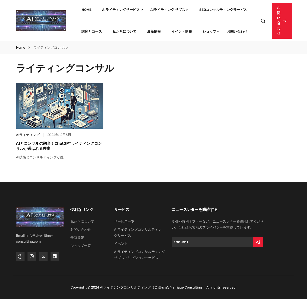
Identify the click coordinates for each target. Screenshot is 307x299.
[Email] (212, 242)
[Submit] (258, 242)
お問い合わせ (237, 31)
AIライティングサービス (121, 10)
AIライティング (28, 135)
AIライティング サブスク (169, 10)
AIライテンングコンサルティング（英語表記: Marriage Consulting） (153, 287)
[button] (282, 21)
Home (20, 47)
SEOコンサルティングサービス (223, 10)
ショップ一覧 (80, 246)
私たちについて (124, 31)
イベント (121, 244)
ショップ (209, 31)
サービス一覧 (124, 221)
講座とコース (91, 31)
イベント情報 (181, 31)
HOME (86, 10)
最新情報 (154, 31)
